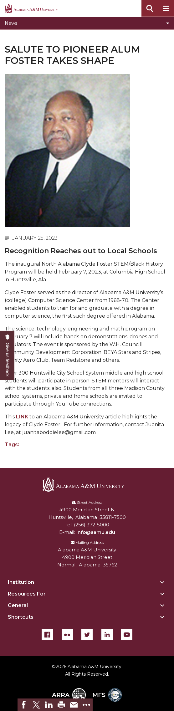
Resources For (27, 594)
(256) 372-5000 (91, 525)
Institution (21, 582)
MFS (107, 695)
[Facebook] (47, 634)
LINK (22, 417)
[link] (24, 704)
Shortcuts (20, 617)
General (18, 605)
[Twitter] (87, 634)
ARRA (69, 695)
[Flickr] (67, 634)
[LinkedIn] (107, 634)
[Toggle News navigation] (87, 23)
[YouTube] (126, 634)
